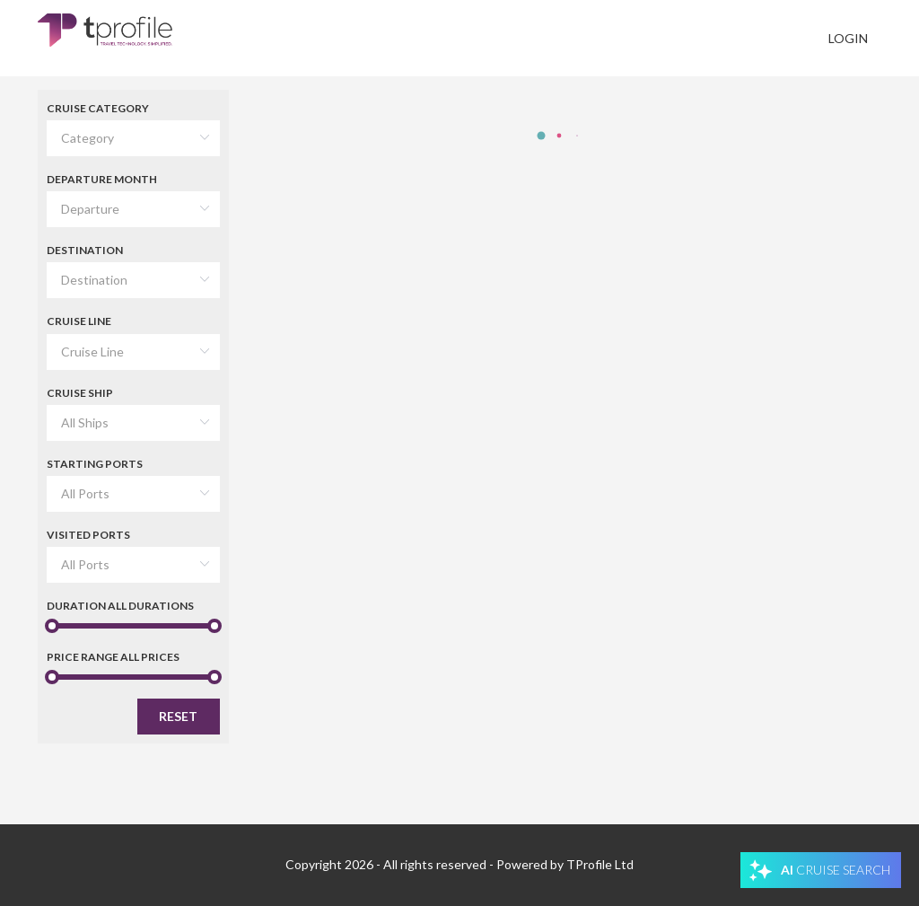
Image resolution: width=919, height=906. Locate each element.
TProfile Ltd (600, 864)
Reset (178, 716)
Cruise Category (98, 108)
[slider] (133, 626)
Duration (120, 605)
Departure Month (102, 179)
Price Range (113, 657)
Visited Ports (88, 534)
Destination (85, 250)
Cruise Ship (80, 393)
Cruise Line (79, 321)
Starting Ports (95, 464)
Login (848, 38)
